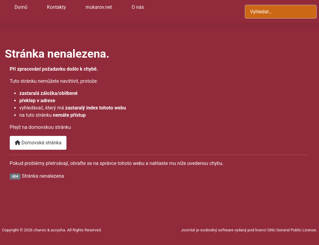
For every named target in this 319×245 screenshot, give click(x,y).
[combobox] (281, 11)
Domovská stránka (38, 143)
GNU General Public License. (292, 230)
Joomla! (188, 230)
